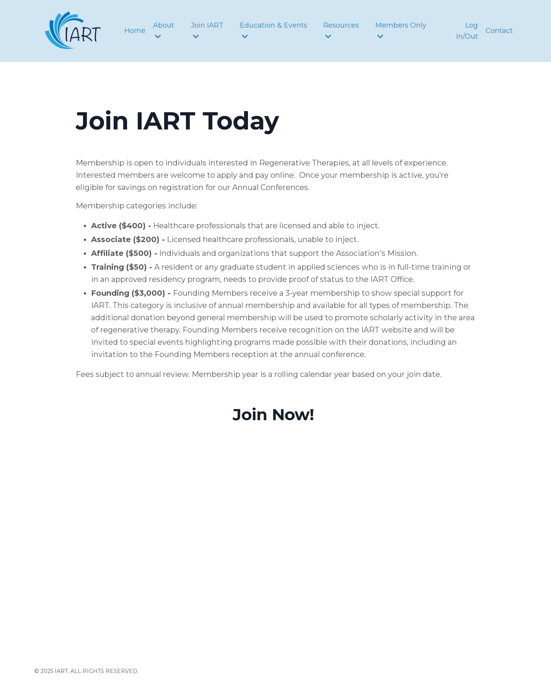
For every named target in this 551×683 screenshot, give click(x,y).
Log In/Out (467, 31)
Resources (341, 30)
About (163, 30)
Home (134, 30)
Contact (499, 30)
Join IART (207, 30)
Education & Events (273, 30)
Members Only (400, 30)
